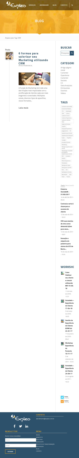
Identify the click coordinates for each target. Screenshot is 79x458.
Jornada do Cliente (66, 142)
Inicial (38, 435)
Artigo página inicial (25, 66)
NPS (63, 156)
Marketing (64, 144)
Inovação (64, 140)
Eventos (64, 90)
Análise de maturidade (67, 106)
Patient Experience (66, 161)
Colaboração (68, 111)
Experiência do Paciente (67, 135)
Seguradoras (64, 174)
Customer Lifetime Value (66, 121)
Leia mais (23, 108)
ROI (67, 170)
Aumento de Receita (66, 109)
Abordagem (40, 446)
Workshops (40, 442)
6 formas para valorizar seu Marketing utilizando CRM (33, 58)
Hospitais (69, 138)
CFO (63, 111)
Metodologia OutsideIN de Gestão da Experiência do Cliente (67, 152)
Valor (70, 174)
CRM (63, 113)
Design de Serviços (66, 124)
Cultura (67, 113)
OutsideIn (68, 156)
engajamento (65, 131)
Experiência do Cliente (67, 133)
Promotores (64, 163)
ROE (63, 170)
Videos (63, 93)
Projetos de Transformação (45, 444)
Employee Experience (66, 128)
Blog (37, 449)
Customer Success (64, 79)
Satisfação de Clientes (66, 172)
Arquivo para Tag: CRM (13, 38)
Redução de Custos (66, 165)
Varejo (63, 177)
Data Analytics (66, 85)
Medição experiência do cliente (67, 147)
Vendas (68, 177)
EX (70, 131)
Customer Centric (66, 116)
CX (62, 83)
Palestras (39, 440)
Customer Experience (65, 74)
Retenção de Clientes (66, 167)
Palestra (63, 158)
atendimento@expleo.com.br (45, 419)
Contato (38, 451)
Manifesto (39, 437)
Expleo (63, 138)
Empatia (64, 126)
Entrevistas (65, 88)
